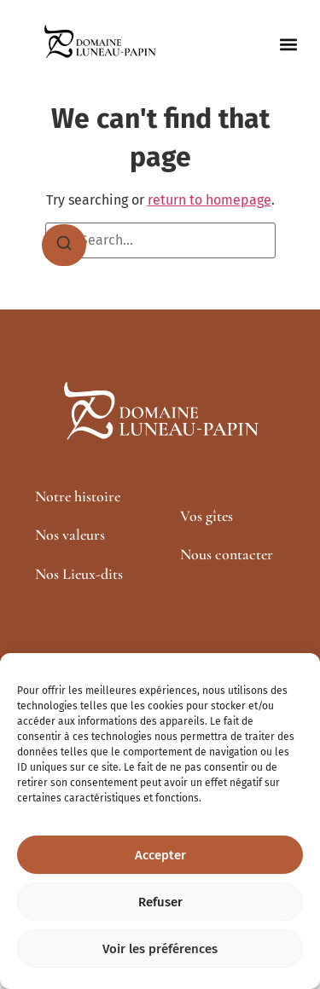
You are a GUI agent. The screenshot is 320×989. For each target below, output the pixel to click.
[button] (288, 45)
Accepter (160, 855)
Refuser (160, 902)
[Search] (64, 245)
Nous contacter (226, 554)
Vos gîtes (206, 515)
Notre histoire (77, 496)
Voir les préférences (160, 949)
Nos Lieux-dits (79, 573)
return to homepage (209, 200)
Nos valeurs (70, 534)
